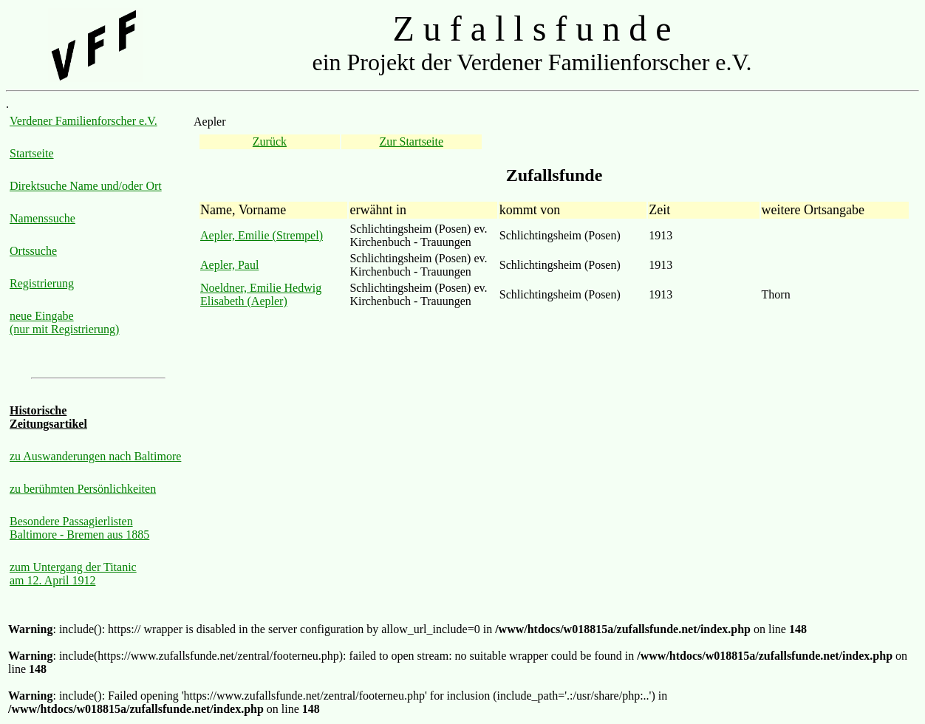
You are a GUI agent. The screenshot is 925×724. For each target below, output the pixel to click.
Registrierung (42, 283)
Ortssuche (33, 251)
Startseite (32, 153)
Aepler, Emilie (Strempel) (261, 235)
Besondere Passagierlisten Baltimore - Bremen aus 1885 (79, 528)
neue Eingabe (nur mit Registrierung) (64, 322)
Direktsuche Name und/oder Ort (86, 186)
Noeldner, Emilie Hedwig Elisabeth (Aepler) (260, 294)
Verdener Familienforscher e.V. (83, 121)
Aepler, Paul (229, 265)
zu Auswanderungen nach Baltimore (95, 456)
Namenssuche (42, 218)
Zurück (270, 141)
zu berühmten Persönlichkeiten (83, 488)
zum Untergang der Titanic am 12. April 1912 (73, 574)
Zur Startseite (411, 141)
